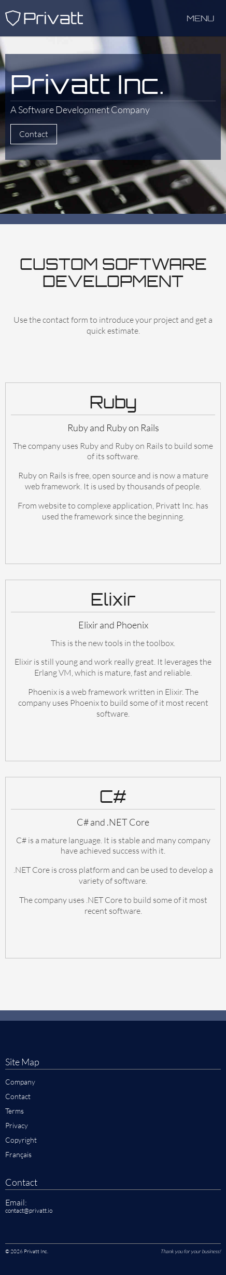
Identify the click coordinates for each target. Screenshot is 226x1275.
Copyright (21, 1139)
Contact (33, 134)
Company (20, 1081)
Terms (14, 1110)
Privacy (16, 1125)
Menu (200, 18)
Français (18, 1154)
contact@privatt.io (28, 1210)
